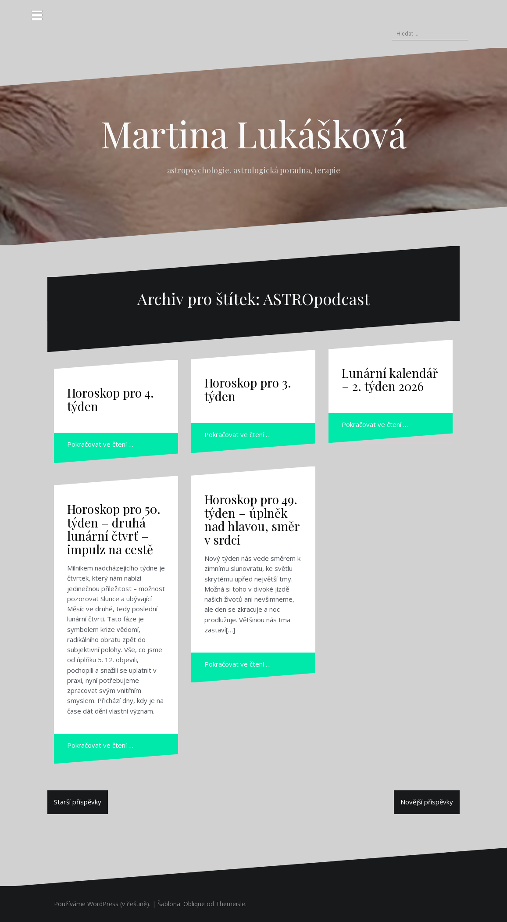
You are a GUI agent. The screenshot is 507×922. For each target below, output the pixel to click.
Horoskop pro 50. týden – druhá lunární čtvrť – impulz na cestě (114, 529)
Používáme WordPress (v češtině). (102, 904)
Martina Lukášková (254, 133)
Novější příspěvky (426, 801)
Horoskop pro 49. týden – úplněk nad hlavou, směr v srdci (252, 519)
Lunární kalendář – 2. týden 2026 (390, 380)
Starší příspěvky (77, 801)
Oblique (194, 904)
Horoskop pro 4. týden (110, 399)
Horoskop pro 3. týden (247, 389)
